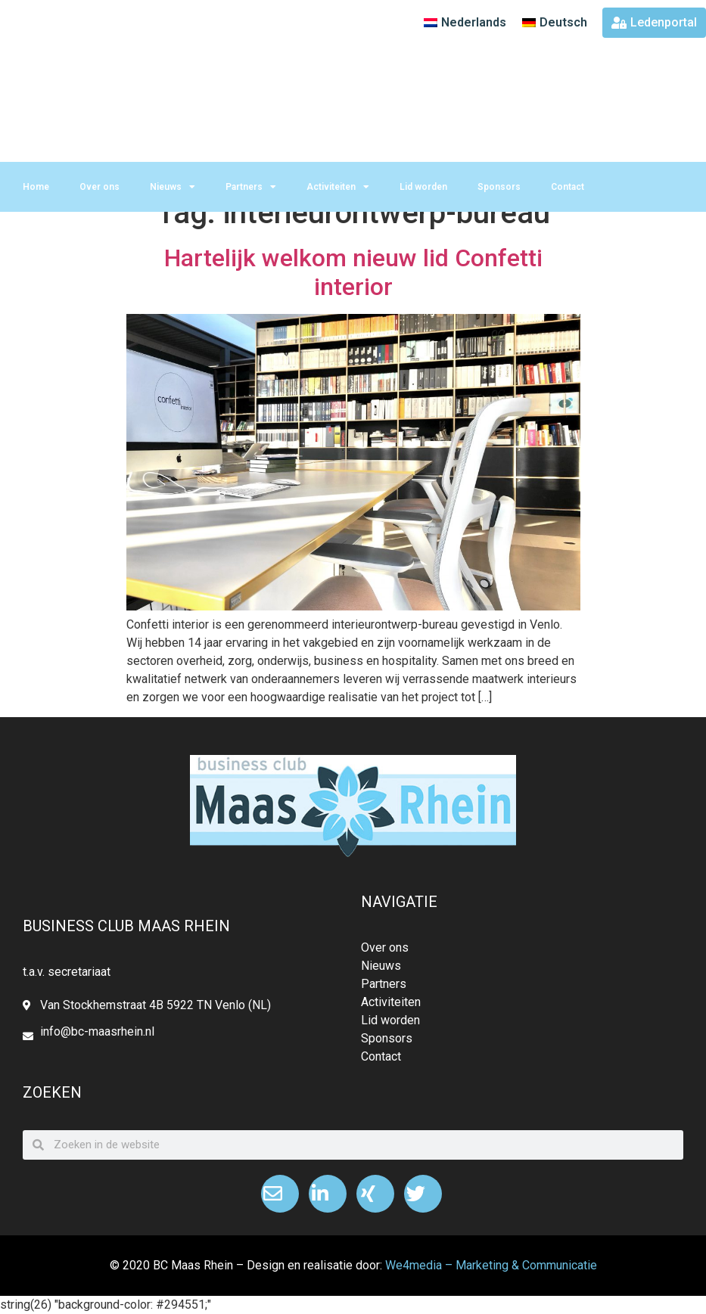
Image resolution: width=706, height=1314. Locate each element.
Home (36, 187)
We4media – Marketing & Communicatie (491, 1265)
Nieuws (172, 187)
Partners (250, 187)
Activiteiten (337, 187)
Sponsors (499, 187)
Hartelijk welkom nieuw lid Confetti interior (353, 272)
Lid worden (423, 187)
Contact (567, 187)
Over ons (99, 187)
